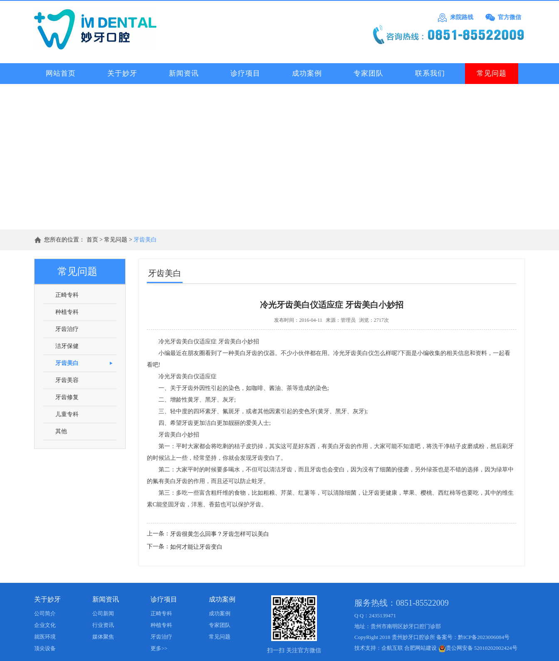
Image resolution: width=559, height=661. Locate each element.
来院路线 (461, 17)
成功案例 (222, 599)
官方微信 (509, 17)
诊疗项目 (164, 599)
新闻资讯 (105, 599)
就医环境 (45, 637)
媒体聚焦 (103, 637)
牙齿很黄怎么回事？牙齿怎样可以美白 (219, 534)
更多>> (159, 648)
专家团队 (219, 625)
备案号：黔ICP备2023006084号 (473, 637)
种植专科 (161, 625)
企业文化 (45, 625)
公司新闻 (103, 613)
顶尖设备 (45, 648)
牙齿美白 (145, 240)
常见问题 (115, 240)
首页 (92, 240)
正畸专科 (161, 613)
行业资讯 (103, 625)
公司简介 (45, 613)
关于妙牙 (47, 599)
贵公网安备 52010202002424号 (477, 648)
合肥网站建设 (420, 648)
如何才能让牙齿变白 (196, 547)
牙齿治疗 (161, 637)
